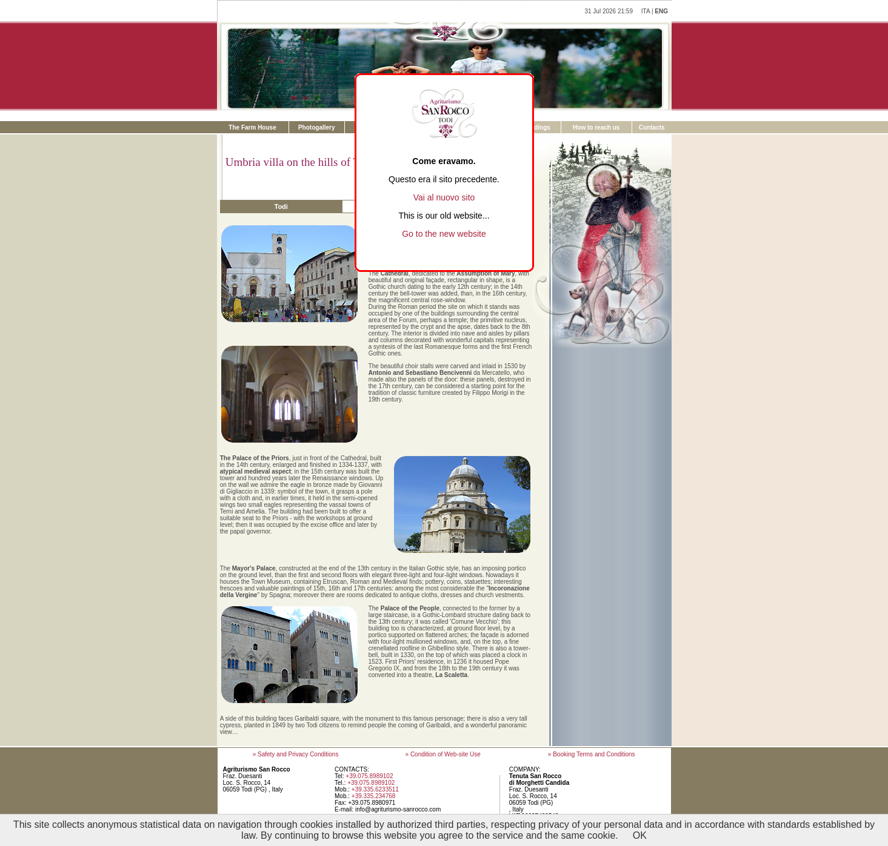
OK (640, 835)
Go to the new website (444, 234)
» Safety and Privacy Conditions (296, 754)
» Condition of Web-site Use (443, 754)
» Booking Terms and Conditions (591, 754)
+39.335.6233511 (375, 789)
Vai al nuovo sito (444, 197)
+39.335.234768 (374, 796)
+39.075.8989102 (369, 776)
